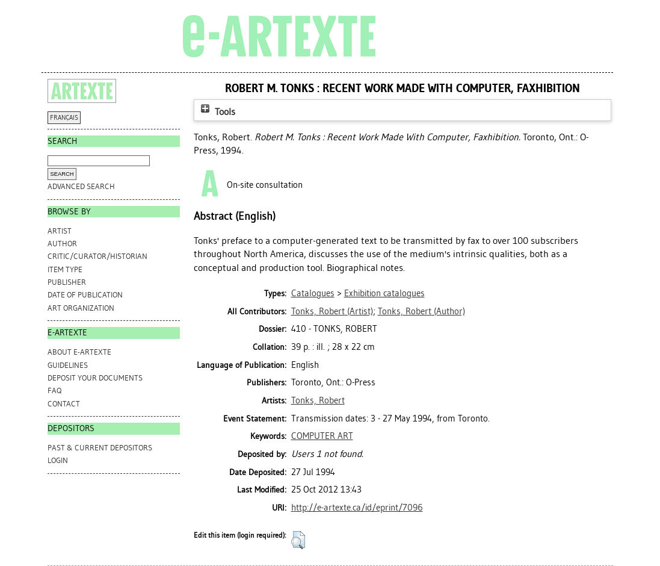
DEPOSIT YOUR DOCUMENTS (95, 377)
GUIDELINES (68, 365)
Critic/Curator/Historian (97, 256)
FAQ (54, 390)
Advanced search (81, 186)
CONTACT (64, 403)
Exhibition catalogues (384, 293)
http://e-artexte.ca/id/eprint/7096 (357, 507)
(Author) (421, 311)
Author (62, 243)
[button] (298, 540)
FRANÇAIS (64, 118)
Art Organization (81, 308)
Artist (60, 230)
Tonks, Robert (318, 400)
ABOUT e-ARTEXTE (79, 351)
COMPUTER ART (322, 436)
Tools (216, 111)
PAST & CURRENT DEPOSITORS (100, 447)
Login (58, 460)
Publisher (67, 282)
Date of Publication (85, 294)
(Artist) (332, 311)
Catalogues (313, 293)
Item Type (65, 269)
